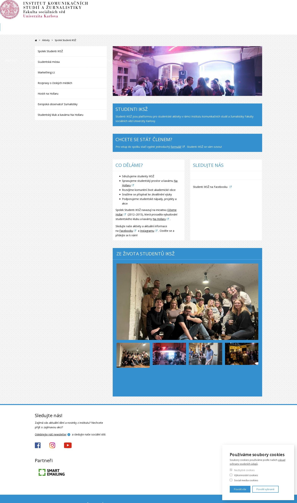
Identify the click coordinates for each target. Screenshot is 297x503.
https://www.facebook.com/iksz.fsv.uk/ (38, 445)
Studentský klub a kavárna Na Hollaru (60, 115)
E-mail (258, 7)
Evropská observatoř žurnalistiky (57, 104)
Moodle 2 (234, 7)
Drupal (36, 40)
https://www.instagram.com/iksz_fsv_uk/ (52, 445)
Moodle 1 (218, 7)
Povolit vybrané (265, 489)
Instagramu (147, 230)
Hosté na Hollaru (48, 93)
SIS (206, 7)
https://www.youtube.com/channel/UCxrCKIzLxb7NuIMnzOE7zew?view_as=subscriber (68, 445)
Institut (46, 31)
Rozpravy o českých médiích (55, 83)
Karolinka (256, 20)
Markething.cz (46, 72)
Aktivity (210, 31)
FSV (243, 20)
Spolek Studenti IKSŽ (50, 51)
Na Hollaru (159, 219)
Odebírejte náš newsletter (50, 434)
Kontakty (249, 31)
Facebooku (126, 230)
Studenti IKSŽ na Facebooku (210, 187)
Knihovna (230, 20)
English (259, 14)
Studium (124, 31)
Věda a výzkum (167, 31)
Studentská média (49, 62)
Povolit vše (240, 489)
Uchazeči (85, 31)
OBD (247, 7)
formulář (176, 146)
